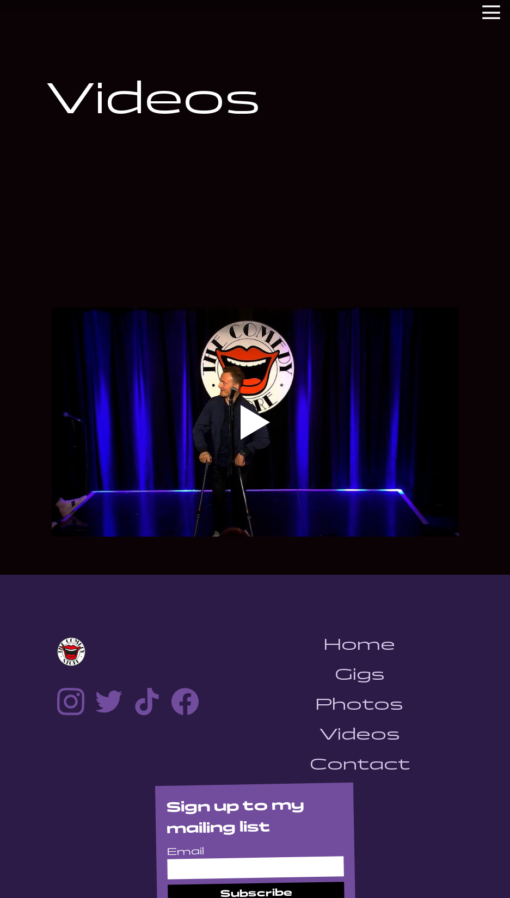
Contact (360, 764)
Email (185, 851)
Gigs (360, 674)
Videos (359, 734)
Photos (359, 704)
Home (359, 644)
